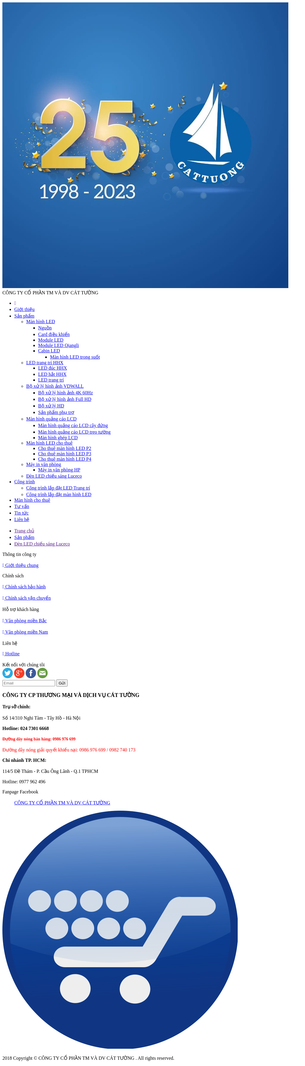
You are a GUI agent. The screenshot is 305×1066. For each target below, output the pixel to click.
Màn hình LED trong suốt (75, 356)
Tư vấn (21, 506)
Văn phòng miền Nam (25, 631)
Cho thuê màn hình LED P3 (64, 453)
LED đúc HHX (52, 368)
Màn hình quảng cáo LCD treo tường (74, 431)
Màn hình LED (40, 321)
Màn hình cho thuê (32, 500)
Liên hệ (21, 519)
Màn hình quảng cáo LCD (51, 418)
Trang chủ (24, 530)
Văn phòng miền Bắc (24, 620)
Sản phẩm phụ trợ (56, 412)
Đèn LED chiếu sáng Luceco (54, 476)
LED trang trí (51, 379)
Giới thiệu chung (20, 565)
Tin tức (21, 512)
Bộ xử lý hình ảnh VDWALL (55, 386)
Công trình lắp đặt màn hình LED (58, 494)
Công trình (24, 481)
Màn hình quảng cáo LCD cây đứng (73, 425)
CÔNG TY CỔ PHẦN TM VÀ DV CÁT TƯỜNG (62, 802)
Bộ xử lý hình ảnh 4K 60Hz (65, 392)
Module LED (50, 340)
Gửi (62, 683)
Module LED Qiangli (58, 345)
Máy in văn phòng (43, 464)
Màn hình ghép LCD (58, 437)
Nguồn (45, 327)
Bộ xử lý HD (51, 405)
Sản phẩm (24, 315)
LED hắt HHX (52, 374)
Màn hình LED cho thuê (49, 443)
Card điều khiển (54, 334)
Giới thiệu (24, 309)
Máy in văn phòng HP (59, 469)
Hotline (11, 653)
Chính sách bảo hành (24, 586)
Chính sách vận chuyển (26, 598)
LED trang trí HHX (44, 362)
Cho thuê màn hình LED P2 (64, 448)
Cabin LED (49, 350)
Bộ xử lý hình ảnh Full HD (64, 399)
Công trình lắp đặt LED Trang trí (58, 487)
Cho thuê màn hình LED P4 (64, 459)
